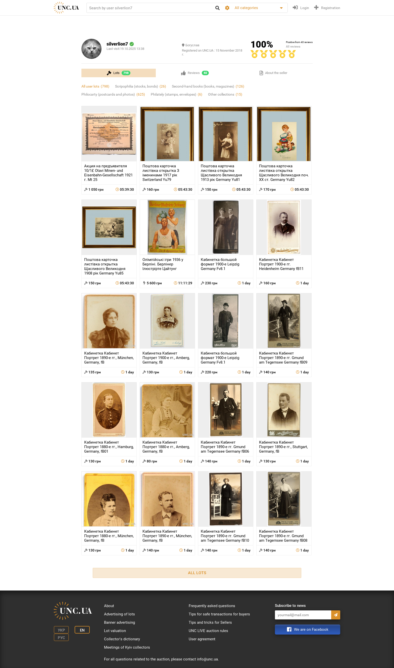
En (82, 630)
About (109, 606)
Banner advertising (119, 622)
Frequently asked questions (212, 606)
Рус (61, 638)
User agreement (202, 639)
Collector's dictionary (122, 639)
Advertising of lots (119, 614)
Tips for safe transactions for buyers (219, 614)
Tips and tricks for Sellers (210, 622)
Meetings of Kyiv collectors (127, 647)
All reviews (293, 46)
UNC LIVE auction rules (208, 630)
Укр (61, 630)
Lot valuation (115, 630)
